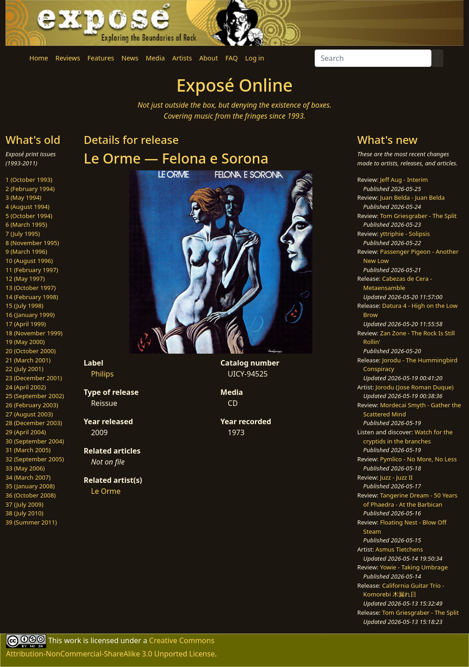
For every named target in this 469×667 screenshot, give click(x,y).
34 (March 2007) (27, 477)
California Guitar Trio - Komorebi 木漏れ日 (403, 590)
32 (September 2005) (34, 459)
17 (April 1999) (25, 324)
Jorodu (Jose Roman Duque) (414, 387)
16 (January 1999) (30, 315)
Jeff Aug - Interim (404, 179)
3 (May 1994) (23, 197)
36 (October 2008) (30, 495)
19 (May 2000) (25, 342)
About (208, 58)
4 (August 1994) (27, 206)
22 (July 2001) (24, 369)
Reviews (67, 58)
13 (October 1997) (30, 288)
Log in (254, 58)
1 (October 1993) (28, 179)
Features (100, 58)
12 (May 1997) (25, 278)
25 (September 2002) (34, 396)
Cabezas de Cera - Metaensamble (397, 283)
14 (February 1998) (31, 297)
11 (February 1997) (31, 270)
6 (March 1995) (26, 224)
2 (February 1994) (30, 189)
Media (155, 58)
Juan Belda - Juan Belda (412, 197)
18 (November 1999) (34, 333)
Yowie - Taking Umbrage (414, 567)
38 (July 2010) (24, 513)
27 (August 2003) (29, 414)
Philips (102, 374)
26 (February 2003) (31, 405)
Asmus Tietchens (399, 549)
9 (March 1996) (26, 251)
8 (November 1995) (32, 243)
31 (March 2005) (27, 450)
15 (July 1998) (24, 305)
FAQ (231, 58)
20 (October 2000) (30, 351)
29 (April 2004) (25, 432)
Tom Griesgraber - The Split (418, 216)
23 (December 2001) (33, 378)
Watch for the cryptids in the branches (408, 436)
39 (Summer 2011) (31, 522)
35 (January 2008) (30, 486)
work (72, 640)
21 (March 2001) (27, 360)
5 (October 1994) (28, 216)
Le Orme (106, 491)
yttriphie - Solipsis (405, 234)
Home (38, 58)
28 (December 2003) (33, 423)
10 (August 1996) (29, 261)
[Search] (373, 58)
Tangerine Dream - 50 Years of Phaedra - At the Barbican (410, 499)
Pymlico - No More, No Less (418, 459)
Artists (182, 58)
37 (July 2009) (24, 504)
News (129, 58)
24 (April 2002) (25, 387)
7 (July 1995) (22, 234)
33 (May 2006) (25, 468)
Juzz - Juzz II (396, 477)
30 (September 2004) (34, 441)
